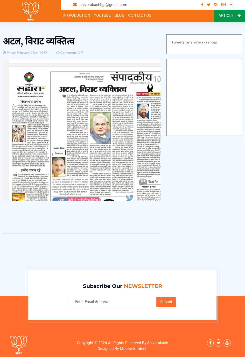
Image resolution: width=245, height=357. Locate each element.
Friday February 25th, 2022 (27, 53)
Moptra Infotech (133, 349)
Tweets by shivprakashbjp (194, 42)
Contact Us (139, 15)
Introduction (76, 15)
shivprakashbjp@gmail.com (103, 5)
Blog (119, 15)
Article (230, 16)
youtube (102, 15)
